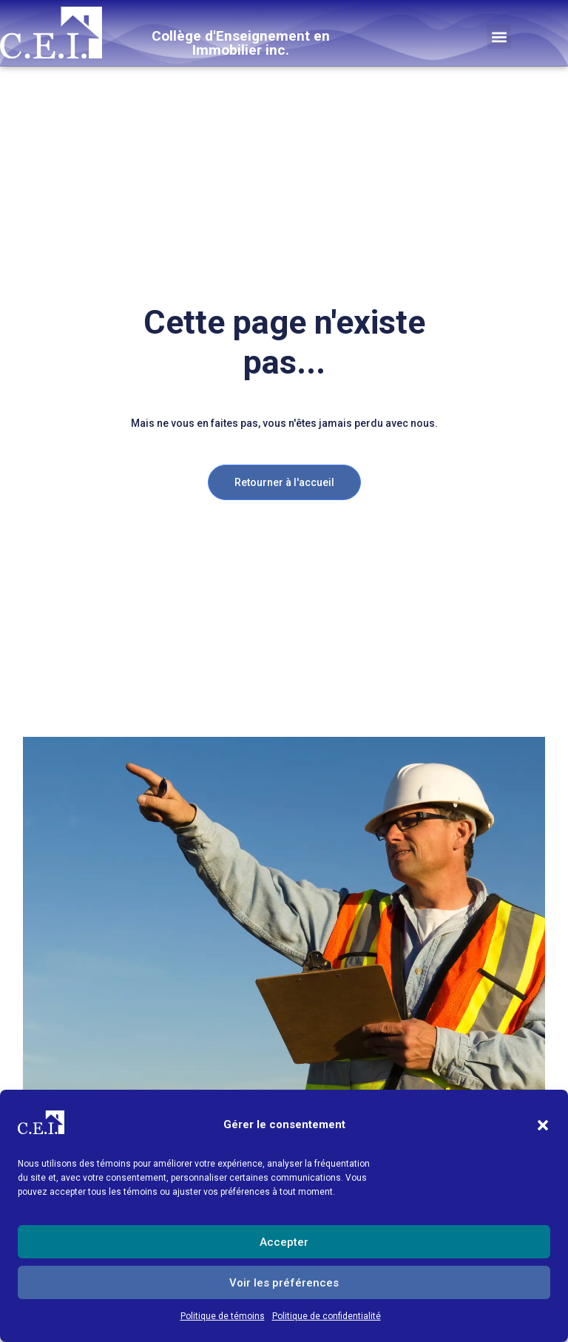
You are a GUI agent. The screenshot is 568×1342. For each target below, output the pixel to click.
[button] (542, 1125)
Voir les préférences (284, 1282)
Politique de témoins (222, 1316)
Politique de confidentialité (326, 1316)
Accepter (284, 1242)
